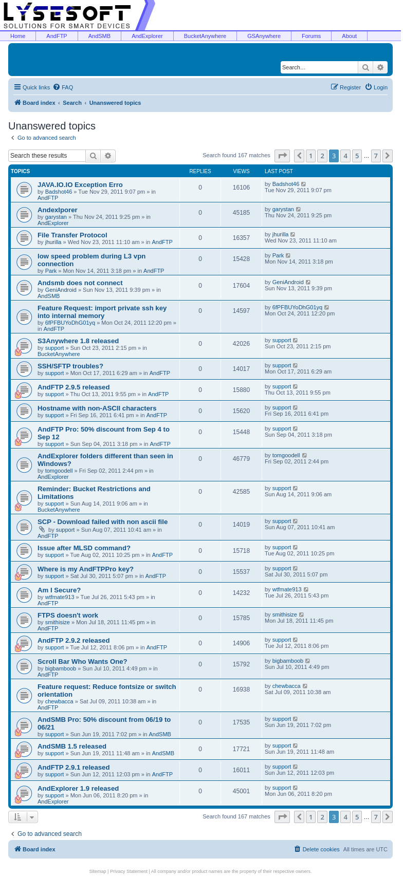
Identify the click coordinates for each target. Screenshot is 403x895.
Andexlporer (58, 210)
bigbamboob (61, 668)
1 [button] (311, 155)
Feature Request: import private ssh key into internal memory (102, 312)
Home (17, 36)
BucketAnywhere (205, 36)
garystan (56, 217)
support (54, 348)
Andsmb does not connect (80, 283)
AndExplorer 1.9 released (78, 788)
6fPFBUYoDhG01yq (70, 323)
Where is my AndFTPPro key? (86, 569)
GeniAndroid (61, 290)
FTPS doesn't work (68, 615)
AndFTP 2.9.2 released (73, 640)
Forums (311, 36)
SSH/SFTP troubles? (70, 366)
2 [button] (322, 155)
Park (51, 271)
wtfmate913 (60, 597)
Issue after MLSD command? (84, 548)
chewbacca (59, 701)
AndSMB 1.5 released (72, 746)
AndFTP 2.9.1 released (73, 767)
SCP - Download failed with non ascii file (103, 522)
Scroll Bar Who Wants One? (82, 661)
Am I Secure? (59, 590)
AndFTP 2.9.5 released (73, 387)
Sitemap (97, 871)
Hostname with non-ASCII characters (97, 408)
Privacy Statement (129, 871)
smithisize (57, 622)
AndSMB (99, 36)
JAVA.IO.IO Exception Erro (80, 185)
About (349, 36)
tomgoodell (59, 471)
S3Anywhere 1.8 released (78, 341)
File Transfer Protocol (72, 235)
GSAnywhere (264, 36)
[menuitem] (62, 87)
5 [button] (357, 155)
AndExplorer (147, 36)
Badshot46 (58, 192)
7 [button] (376, 155)
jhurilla (53, 242)
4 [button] (345, 155)
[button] (282, 156)
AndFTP (56, 36)
